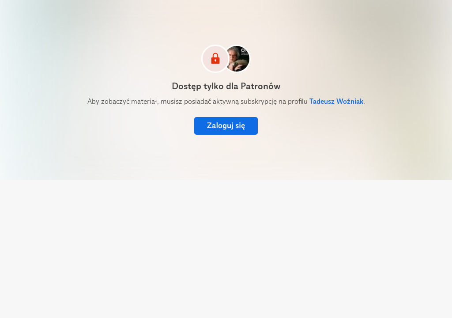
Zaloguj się (226, 126)
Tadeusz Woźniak (336, 101)
